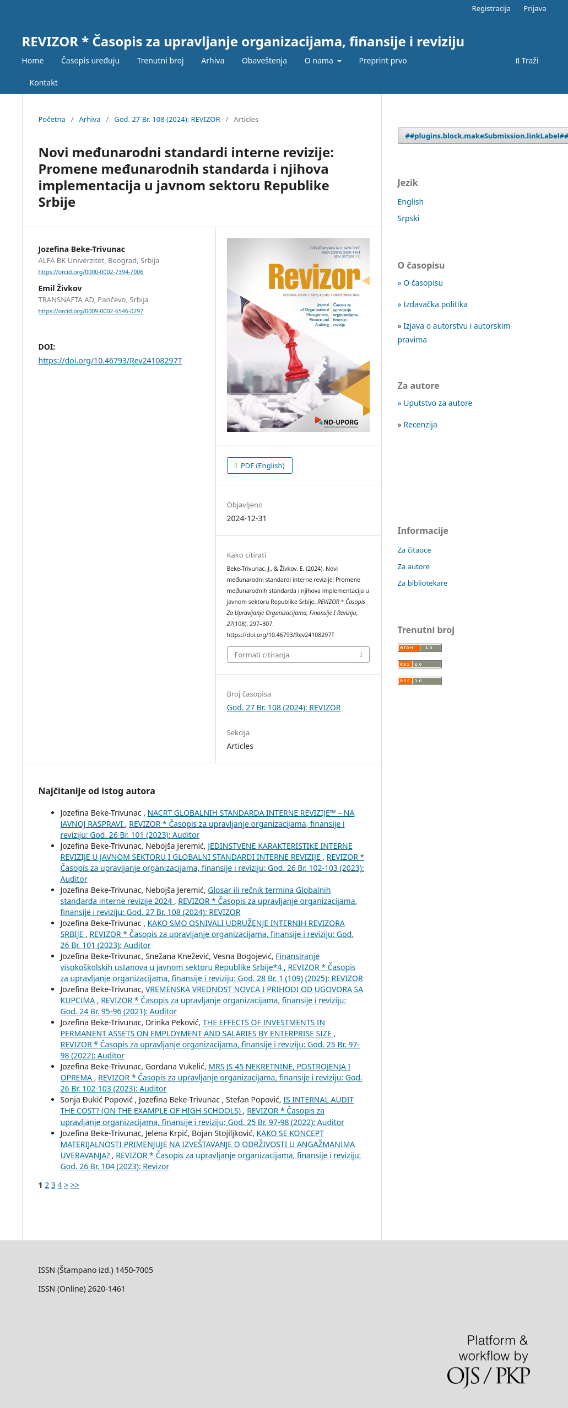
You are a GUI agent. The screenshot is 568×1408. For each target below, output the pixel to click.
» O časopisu (420, 282)
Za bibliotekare (423, 583)
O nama (320, 60)
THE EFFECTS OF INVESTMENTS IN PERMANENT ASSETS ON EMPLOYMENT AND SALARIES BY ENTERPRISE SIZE (197, 1027)
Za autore (414, 566)
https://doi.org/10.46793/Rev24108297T (110, 360)
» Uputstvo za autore (435, 403)
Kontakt (44, 82)
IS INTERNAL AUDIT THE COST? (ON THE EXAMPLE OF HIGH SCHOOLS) (207, 1105)
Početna (52, 119)
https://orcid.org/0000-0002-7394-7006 (91, 272)
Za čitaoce (414, 550)
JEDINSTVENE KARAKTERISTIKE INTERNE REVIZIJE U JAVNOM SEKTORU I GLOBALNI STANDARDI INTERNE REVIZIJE (207, 851)
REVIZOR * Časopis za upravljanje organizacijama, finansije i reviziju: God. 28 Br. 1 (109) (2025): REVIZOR (212, 972)
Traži (526, 60)
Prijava (534, 8)
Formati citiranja (262, 655)
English (411, 201)
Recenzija (420, 424)
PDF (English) (262, 465)
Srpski (409, 218)
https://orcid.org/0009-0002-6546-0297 (91, 311)
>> (75, 1185)
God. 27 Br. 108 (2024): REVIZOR (167, 119)
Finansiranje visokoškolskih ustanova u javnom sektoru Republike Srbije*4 (190, 961)
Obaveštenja (264, 60)
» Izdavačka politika (433, 304)
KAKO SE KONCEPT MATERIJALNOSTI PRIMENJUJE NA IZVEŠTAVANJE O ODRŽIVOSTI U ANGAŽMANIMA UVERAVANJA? (208, 1144)
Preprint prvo (383, 60)
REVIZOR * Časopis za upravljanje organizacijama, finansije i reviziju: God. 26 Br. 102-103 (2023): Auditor (213, 868)
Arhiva (212, 60)
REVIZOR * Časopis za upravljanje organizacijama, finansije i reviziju (243, 41)
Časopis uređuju (90, 60)
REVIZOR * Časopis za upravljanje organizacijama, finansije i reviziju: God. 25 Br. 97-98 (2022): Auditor (203, 1116)
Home (33, 60)
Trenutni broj (160, 60)
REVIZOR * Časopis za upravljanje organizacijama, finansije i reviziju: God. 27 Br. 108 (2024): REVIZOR (209, 906)
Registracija (491, 8)
